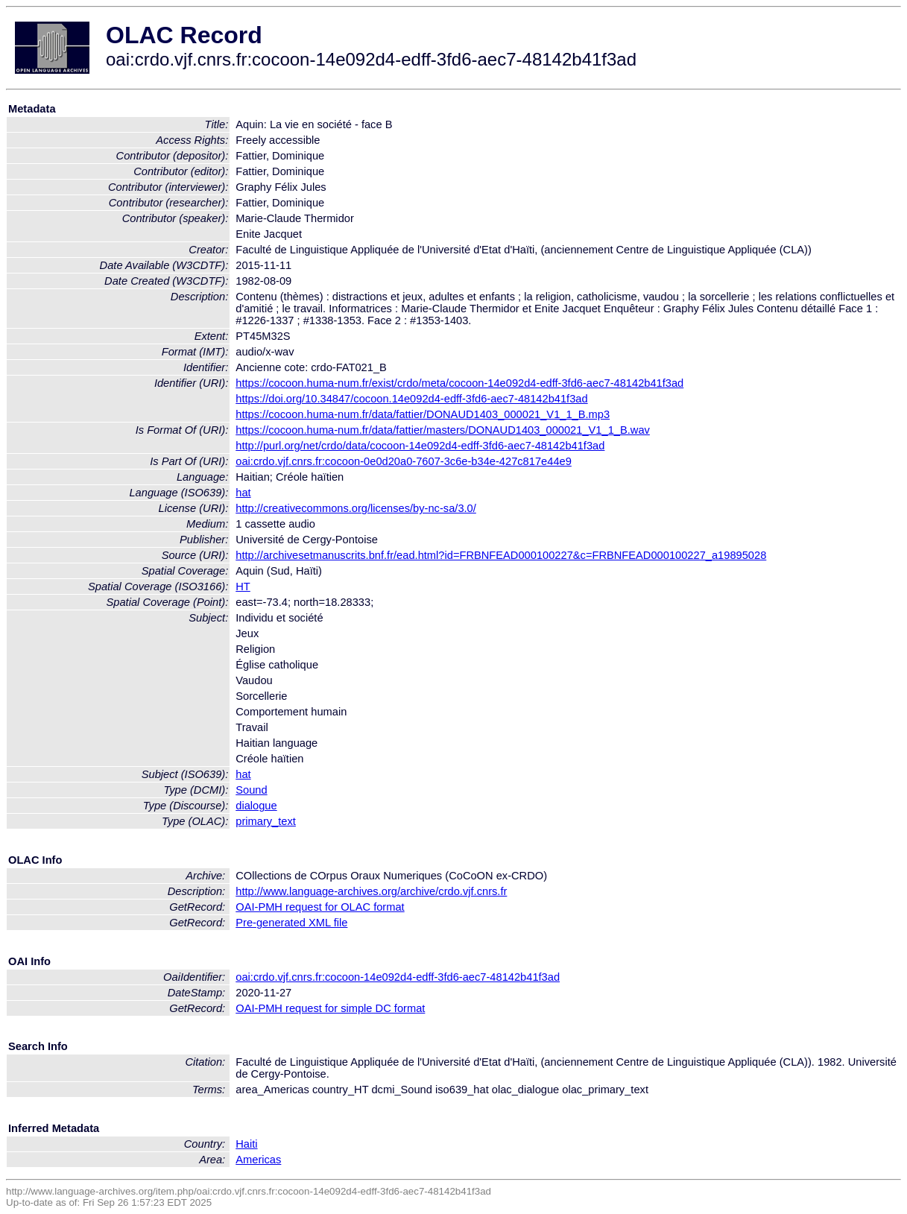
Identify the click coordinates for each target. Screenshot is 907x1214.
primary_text (266, 821)
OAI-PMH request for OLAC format (320, 907)
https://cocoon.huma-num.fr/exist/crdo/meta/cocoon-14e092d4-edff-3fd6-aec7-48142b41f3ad (459, 383)
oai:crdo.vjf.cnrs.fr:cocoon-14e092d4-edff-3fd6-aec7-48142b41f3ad (398, 977)
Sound (251, 790)
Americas (258, 1160)
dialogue (256, 806)
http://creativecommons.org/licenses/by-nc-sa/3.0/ (356, 508)
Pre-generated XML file (291, 923)
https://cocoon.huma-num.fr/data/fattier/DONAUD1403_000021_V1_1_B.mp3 (423, 414)
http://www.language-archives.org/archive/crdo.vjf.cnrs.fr (371, 891)
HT (243, 586)
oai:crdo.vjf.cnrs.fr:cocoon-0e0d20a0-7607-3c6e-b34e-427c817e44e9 (404, 461)
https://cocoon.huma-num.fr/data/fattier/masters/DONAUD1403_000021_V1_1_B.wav (443, 430)
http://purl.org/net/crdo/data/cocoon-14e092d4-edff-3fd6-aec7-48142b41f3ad (420, 446)
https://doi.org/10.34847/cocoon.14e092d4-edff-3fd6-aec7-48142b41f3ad (411, 399)
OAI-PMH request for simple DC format (330, 1008)
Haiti (246, 1144)
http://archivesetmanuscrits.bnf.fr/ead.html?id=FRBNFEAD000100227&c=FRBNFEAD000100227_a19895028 (501, 555)
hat (243, 493)
